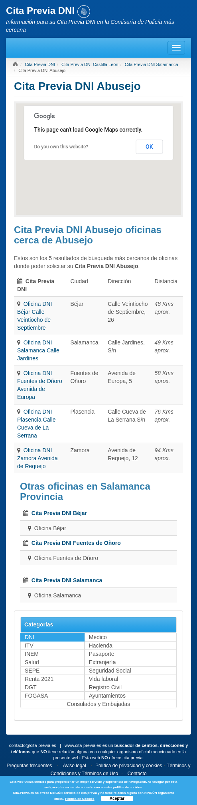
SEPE (32, 670)
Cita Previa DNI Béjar (59, 513)
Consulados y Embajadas (98, 704)
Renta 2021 (39, 679)
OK (149, 147)
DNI (29, 637)
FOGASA (36, 695)
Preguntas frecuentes (29, 765)
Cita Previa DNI (40, 64)
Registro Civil (105, 687)
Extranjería (102, 662)
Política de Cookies (79, 799)
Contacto (137, 773)
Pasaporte (101, 654)
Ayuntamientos (107, 695)
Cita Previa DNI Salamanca (151, 64)
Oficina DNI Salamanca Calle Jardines (38, 350)
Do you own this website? (61, 147)
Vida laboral (103, 679)
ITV (29, 645)
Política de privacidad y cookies (128, 765)
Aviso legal (74, 765)
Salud (32, 662)
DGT (31, 687)
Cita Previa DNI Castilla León (89, 64)
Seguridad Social (110, 670)
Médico (98, 637)
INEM (32, 654)
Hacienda (100, 645)
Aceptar (117, 798)
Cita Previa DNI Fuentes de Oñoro (76, 543)
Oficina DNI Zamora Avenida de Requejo (37, 458)
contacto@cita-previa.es (32, 745)
